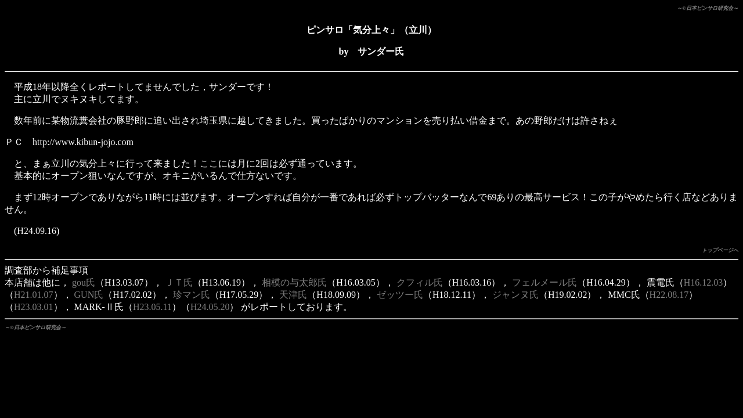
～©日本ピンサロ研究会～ (707, 8)
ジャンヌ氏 (515, 295)
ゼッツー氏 (400, 295)
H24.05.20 (210, 307)
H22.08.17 (669, 295)
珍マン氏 (191, 295)
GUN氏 (89, 295)
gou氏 (83, 282)
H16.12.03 (703, 282)
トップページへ (720, 250)
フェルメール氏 (544, 282)
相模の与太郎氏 (294, 282)
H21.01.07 (33, 295)
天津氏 (293, 295)
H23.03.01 (33, 307)
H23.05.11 (152, 307)
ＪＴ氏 (179, 282)
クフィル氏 (419, 282)
